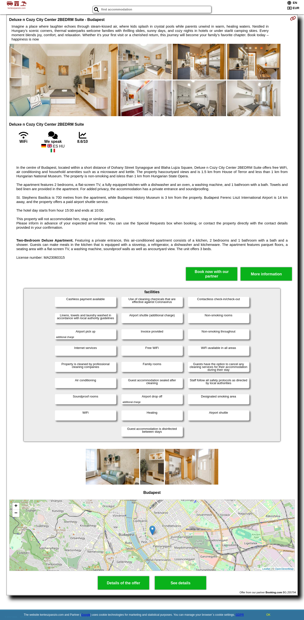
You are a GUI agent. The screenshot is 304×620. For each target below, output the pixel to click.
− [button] (15, 513)
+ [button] (15, 506)
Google (85, 614)
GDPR (240, 614)
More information (266, 274)
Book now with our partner (212, 274)
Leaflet (266, 568)
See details (180, 583)
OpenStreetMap (284, 568)
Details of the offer (123, 583)
